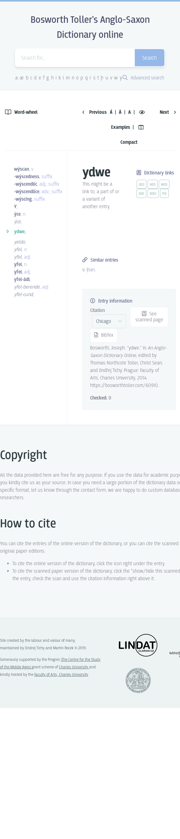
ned (152, 184)
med (164, 184)
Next (168, 112)
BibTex (103, 335)
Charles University (74, 667)
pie (164, 193)
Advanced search (143, 78)
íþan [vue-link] (90, 270)
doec (153, 193)
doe (141, 193)
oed (141, 184)
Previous (94, 112)
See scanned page (149, 317)
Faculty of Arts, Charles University (61, 674)
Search (149, 58)
